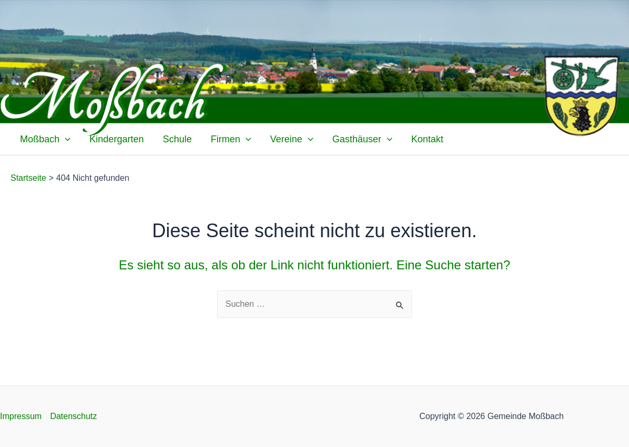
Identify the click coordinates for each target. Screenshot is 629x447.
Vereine (291, 139)
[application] (65, 139)
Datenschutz (73, 416)
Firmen (231, 139)
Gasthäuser (362, 139)
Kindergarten (117, 139)
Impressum (21, 416)
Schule (177, 139)
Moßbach (45, 139)
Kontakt (427, 139)
